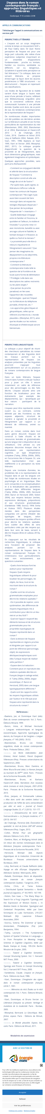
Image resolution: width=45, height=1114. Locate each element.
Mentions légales (29, 1111)
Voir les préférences (22, 1105)
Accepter (22, 1092)
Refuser (22, 1099)
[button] (41, 1065)
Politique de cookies (16, 1111)
